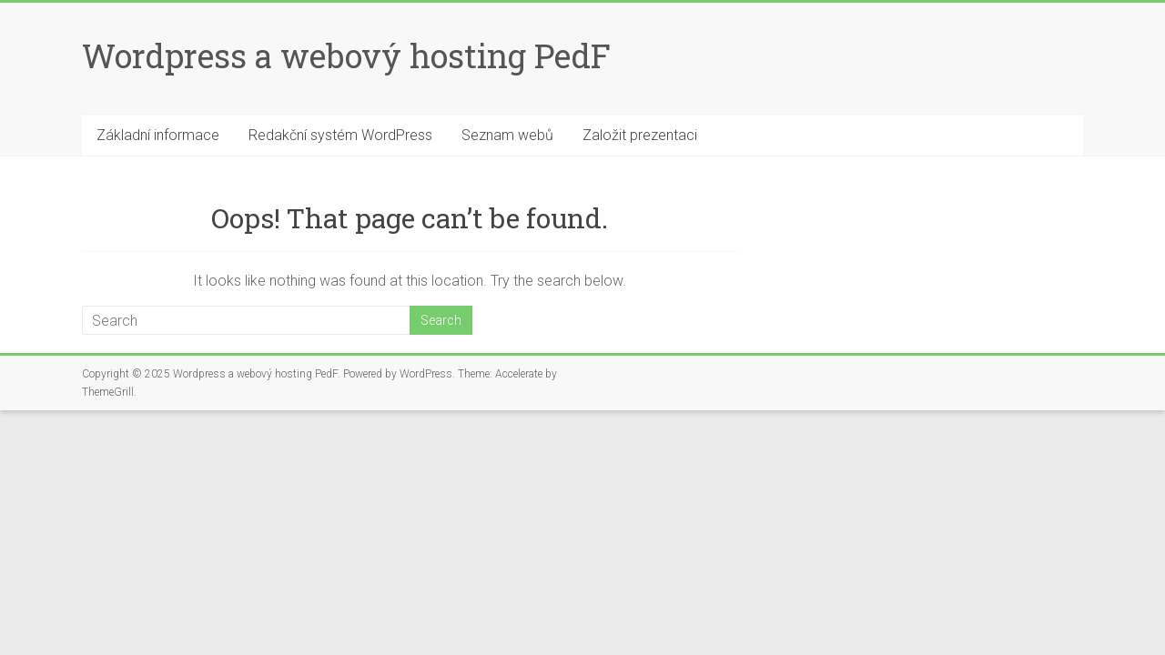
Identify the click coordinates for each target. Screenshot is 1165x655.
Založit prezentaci (639, 135)
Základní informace (157, 135)
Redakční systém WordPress (340, 135)
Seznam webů (507, 135)
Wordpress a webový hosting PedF (346, 55)
